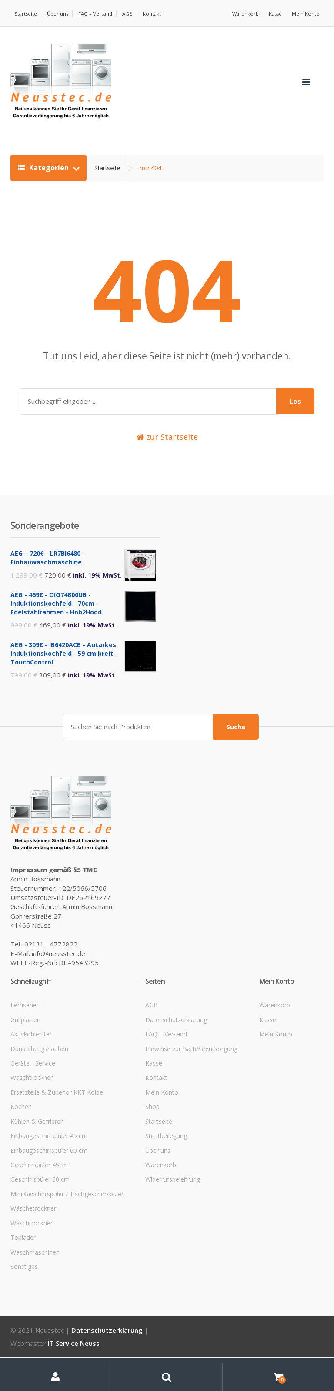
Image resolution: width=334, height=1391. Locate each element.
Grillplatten (25, 1027)
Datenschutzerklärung (176, 1027)
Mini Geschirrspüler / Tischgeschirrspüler (67, 1202)
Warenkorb (243, 13)
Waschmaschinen (35, 1259)
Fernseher (24, 1013)
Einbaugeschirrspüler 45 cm (48, 1143)
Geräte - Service (32, 1071)
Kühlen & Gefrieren (37, 1129)
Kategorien (44, 177)
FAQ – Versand (98, 13)
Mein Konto (306, 13)
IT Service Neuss (74, 1351)
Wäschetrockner (33, 1216)
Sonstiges (24, 1274)
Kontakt (23, 23)
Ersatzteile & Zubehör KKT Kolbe (56, 1100)
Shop (152, 1114)
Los (295, 410)
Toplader (23, 1245)
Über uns (58, 13)
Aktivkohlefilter (31, 1042)
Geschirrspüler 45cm (39, 1173)
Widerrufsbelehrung (172, 1187)
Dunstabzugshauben (39, 1056)
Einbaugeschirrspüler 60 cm (48, 1158)
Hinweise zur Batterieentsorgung (191, 1056)
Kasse (274, 13)
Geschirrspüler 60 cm (40, 1187)
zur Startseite (167, 446)
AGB (131, 13)
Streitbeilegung (166, 1143)
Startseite (25, 13)
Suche (235, 734)
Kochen (21, 1114)
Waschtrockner (31, 1085)
